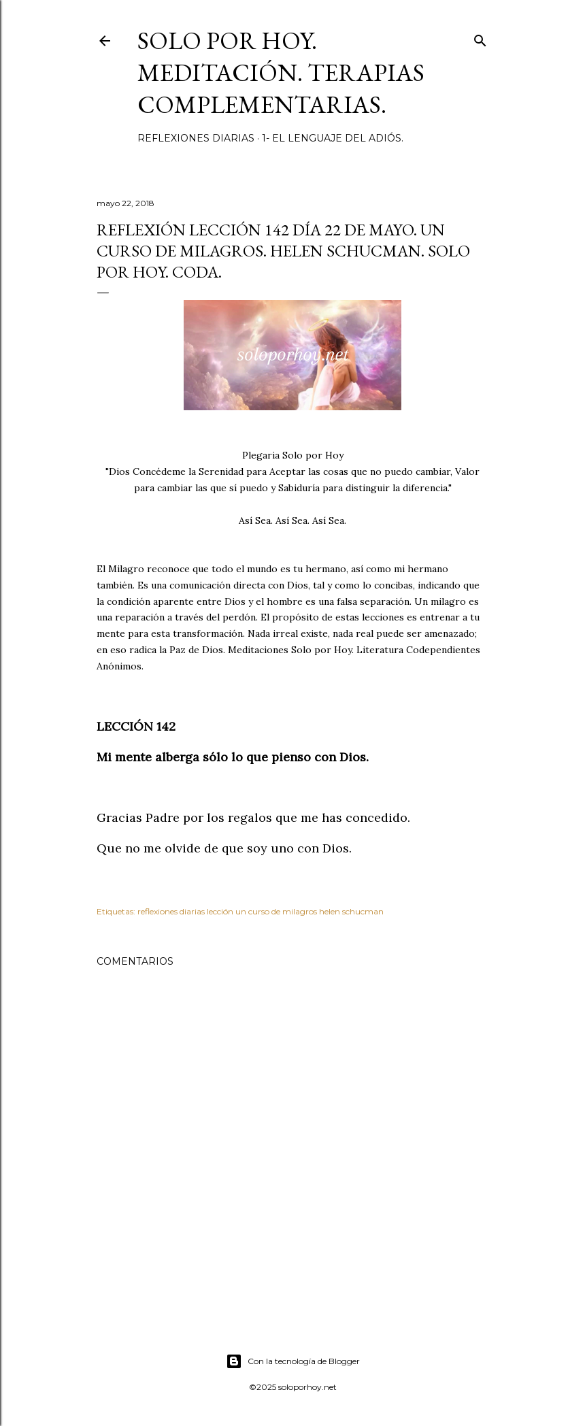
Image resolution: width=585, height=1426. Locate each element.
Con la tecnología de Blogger (293, 1361)
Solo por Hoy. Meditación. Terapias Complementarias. (280, 72)
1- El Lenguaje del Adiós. (332, 138)
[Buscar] (480, 37)
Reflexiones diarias (195, 138)
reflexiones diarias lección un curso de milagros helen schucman (260, 911)
